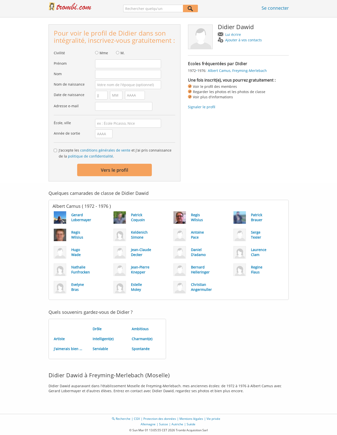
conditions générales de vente (105, 150)
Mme (104, 53)
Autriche (177, 424)
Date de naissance (69, 94)
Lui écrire (233, 34)
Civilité (59, 53)
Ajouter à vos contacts (243, 40)
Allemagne (148, 424)
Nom (58, 73)
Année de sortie (67, 133)
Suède (191, 424)
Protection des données (159, 419)
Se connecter (275, 8)
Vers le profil (114, 170)
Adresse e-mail (66, 106)
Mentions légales (191, 419)
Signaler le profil (201, 107)
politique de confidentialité (90, 156)
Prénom (60, 63)
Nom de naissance (69, 84)
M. (122, 53)
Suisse (163, 424)
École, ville (62, 122)
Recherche (123, 419)
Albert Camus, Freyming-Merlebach (237, 70)
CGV (137, 419)
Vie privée (213, 419)
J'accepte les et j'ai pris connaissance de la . (115, 153)
